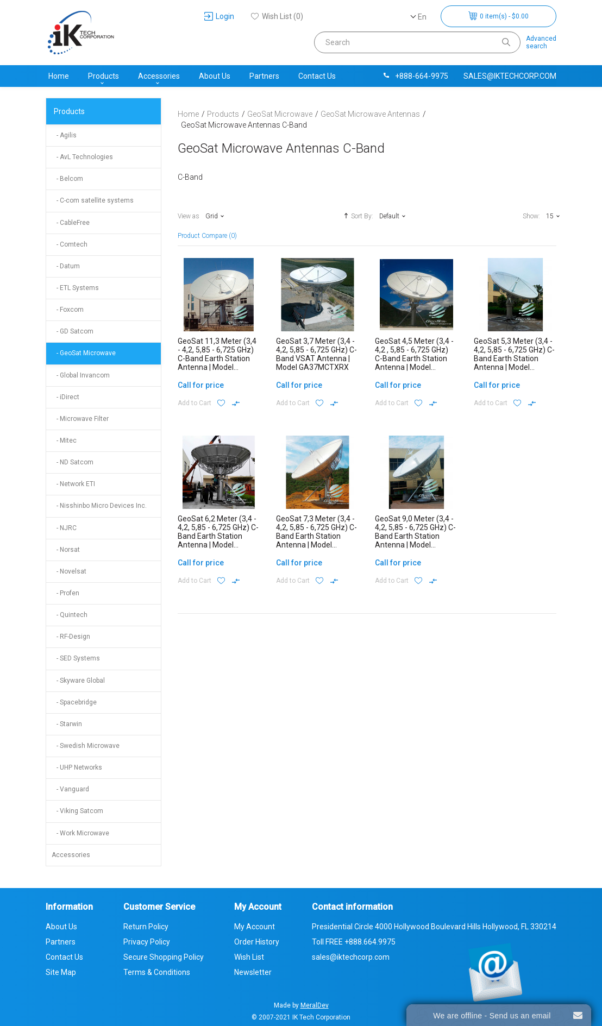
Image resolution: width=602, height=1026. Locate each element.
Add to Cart (194, 403)
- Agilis (64, 135)
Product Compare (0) (207, 236)
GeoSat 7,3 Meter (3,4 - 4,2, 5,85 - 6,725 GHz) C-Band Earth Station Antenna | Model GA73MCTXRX (316, 536)
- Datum (66, 266)
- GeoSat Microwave (84, 353)
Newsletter (253, 972)
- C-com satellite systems (93, 200)
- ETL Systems (75, 288)
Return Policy (145, 926)
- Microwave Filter (80, 419)
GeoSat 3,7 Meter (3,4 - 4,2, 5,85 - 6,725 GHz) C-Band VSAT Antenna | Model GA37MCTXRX (316, 354)
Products (103, 76)
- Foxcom (68, 309)
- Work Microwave (80, 833)
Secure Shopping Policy (163, 957)
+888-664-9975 (415, 76)
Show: (531, 216)
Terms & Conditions (156, 972)
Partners (264, 76)
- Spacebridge (74, 702)
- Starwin (67, 724)
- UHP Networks (77, 767)
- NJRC (64, 528)
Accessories (159, 76)
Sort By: (357, 215)
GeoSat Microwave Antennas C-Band (244, 125)
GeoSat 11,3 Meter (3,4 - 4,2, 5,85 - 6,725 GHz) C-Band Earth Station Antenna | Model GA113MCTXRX (217, 358)
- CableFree (71, 222)
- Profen (65, 593)
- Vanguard (70, 789)
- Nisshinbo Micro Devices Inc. (99, 505)
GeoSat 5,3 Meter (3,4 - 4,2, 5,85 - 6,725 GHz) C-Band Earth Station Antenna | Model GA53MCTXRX (514, 358)
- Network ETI (73, 484)
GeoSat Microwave (279, 114)
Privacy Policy (146, 941)
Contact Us (317, 76)
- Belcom (67, 178)
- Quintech (69, 615)
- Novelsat (69, 571)
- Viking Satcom (77, 811)
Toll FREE (354, 941)
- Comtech (69, 244)
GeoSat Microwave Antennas (370, 114)
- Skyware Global (78, 680)
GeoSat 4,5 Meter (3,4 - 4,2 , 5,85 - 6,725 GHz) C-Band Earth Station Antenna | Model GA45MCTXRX (414, 358)
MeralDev (314, 1005)
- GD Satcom (72, 331)
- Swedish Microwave (86, 746)
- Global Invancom (81, 375)
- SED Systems (76, 658)
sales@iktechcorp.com (509, 76)
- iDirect (65, 397)
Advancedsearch (541, 42)
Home (58, 76)
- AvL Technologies (82, 157)
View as (188, 216)
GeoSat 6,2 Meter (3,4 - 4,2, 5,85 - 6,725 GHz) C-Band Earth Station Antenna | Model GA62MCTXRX (218, 536)
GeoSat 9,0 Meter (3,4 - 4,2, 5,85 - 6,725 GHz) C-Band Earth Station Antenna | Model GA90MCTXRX (415, 536)
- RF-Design (71, 636)
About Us (214, 76)
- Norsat (66, 549)
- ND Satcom (72, 462)
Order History (256, 941)
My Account (254, 926)
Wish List (249, 957)
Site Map (61, 972)
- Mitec (64, 440)
